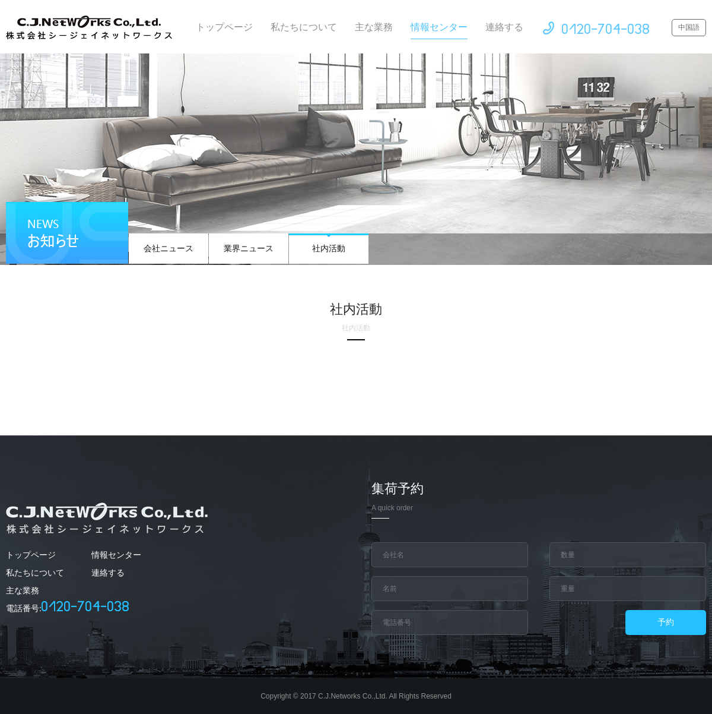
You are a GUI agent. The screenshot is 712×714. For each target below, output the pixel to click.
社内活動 (328, 243)
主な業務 (374, 27)
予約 (665, 622)
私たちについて (304, 27)
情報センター (439, 30)
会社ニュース (168, 243)
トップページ (224, 27)
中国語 (689, 27)
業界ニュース (248, 243)
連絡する (504, 27)
